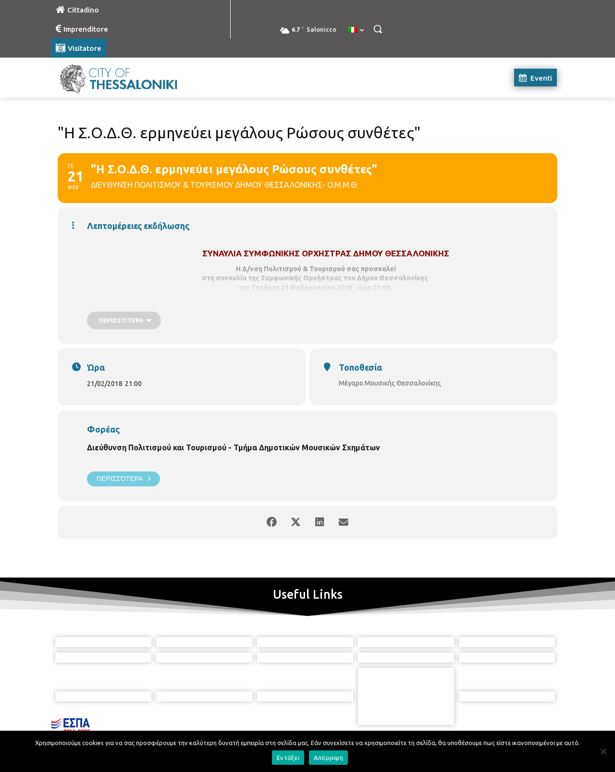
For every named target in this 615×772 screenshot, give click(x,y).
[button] (377, 29)
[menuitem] (356, 30)
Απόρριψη (328, 757)
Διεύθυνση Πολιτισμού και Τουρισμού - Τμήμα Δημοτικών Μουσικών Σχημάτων (233, 447)
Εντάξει (288, 757)
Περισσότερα (123, 479)
